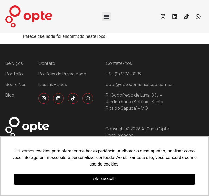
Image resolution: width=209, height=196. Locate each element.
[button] (106, 16)
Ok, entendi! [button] (104, 179)
